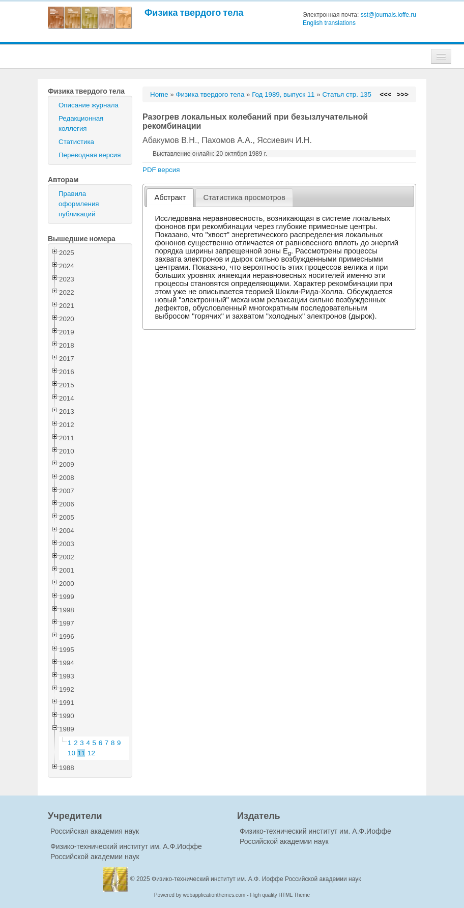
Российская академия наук (94, 831)
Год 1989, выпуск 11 (283, 94)
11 (81, 753)
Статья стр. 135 (346, 94)
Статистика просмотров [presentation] (244, 197)
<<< (385, 94)
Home (159, 94)
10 (71, 753)
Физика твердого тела (194, 12)
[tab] (170, 197)
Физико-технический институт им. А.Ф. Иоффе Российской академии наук (256, 879)
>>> (403, 94)
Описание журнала (89, 105)
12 (91, 753)
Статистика (76, 142)
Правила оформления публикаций (79, 204)
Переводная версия (90, 155)
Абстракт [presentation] (170, 197)
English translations (329, 22)
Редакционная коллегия (81, 123)
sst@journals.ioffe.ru (388, 14)
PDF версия (161, 170)
